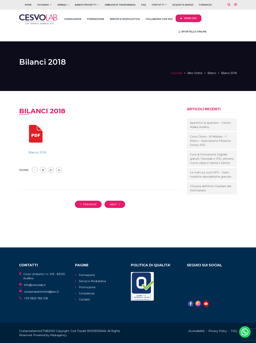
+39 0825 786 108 (36, 298)
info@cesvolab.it (35, 285)
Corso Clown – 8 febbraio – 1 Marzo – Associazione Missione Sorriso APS (210, 141)
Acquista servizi (182, 4)
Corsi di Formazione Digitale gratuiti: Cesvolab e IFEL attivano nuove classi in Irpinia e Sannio (212, 159)
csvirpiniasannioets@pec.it (41, 291)
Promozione (87, 287)
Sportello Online (192, 31)
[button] (245, 332)
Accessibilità (196, 331)
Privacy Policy (217, 331)
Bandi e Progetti (85, 4)
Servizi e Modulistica (125, 19)
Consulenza (72, 19)
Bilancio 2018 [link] (37, 152)
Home (28, 4)
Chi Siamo (43, 4)
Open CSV (188, 18)
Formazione (95, 19)
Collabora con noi (159, 19)
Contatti (158, 4)
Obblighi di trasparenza (120, 4)
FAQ (143, 4)
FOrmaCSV (205, 4)
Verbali (61, 4)
